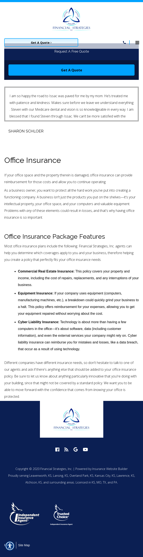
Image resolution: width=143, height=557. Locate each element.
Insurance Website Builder (110, 469)
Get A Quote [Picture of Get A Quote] (41, 43)
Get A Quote (71, 70)
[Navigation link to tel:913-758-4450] (124, 42)
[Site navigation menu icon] (137, 42)
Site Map (24, 545)
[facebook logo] (57, 449)
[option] (26, 514)
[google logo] (76, 449)
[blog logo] (66, 449)
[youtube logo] (85, 449)
